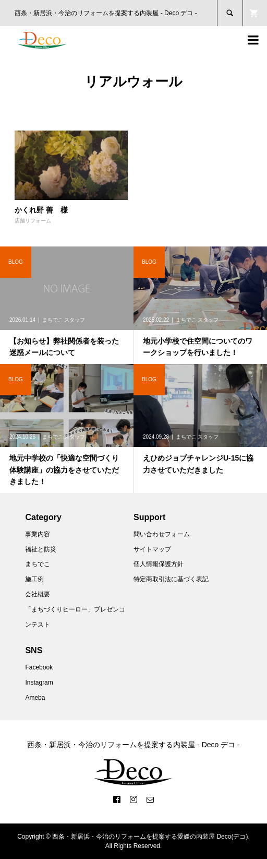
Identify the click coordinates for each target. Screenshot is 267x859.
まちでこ (37, 564)
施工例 (34, 579)
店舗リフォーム (33, 220)
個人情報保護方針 (159, 564)
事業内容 (37, 534)
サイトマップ (152, 549)
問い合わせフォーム (162, 534)
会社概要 (37, 594)
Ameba (35, 697)
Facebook (39, 667)
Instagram (39, 682)
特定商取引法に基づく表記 (171, 579)
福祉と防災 (40, 549)
